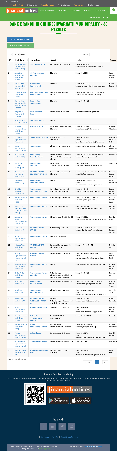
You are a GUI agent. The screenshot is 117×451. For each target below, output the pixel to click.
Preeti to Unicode (64, 5)
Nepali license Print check (70, 437)
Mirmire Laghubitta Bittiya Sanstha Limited (20, 335)
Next (105, 362)
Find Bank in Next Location (20, 45)
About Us (55, 437)
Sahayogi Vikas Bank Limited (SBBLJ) (20, 247)
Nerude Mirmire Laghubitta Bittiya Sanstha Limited (20, 344)
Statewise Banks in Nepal (19, 39)
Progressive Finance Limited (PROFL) (20, 114)
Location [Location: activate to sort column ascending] (54, 60)
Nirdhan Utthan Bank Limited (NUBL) (20, 275)
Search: (96, 54)
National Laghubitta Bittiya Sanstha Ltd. (20, 309)
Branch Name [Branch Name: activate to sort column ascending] (35, 60)
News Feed (87, 10)
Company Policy (44, 449)
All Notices (63, 10)
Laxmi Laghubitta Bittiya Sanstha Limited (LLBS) (20, 67)
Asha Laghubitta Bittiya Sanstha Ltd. (20, 352)
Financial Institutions (47, 10)
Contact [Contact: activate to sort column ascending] (79, 60)
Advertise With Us (93, 5)
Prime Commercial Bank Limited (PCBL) (21, 318)
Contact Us (45, 437)
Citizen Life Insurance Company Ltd (19, 165)
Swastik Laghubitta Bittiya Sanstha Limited (20, 148)
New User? (95, 17)
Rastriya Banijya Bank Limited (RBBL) (20, 94)
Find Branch (78, 5)
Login (106, 17)
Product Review (100, 10)
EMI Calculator (32, 5)
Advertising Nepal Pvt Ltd (93, 447)
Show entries (16, 54)
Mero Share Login (47, 5)
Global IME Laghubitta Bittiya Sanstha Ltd (20, 239)
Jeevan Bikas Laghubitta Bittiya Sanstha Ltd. (20, 86)
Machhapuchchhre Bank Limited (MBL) (21, 200)
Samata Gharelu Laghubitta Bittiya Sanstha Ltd (20, 266)
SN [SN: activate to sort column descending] (10, 60)
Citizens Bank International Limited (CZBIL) (20, 174)
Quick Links (75, 10)
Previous (87, 362)
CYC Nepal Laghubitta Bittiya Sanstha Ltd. (20, 140)
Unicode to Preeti (16, 5)
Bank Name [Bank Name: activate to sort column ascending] (19, 60)
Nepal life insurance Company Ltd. (19, 191)
